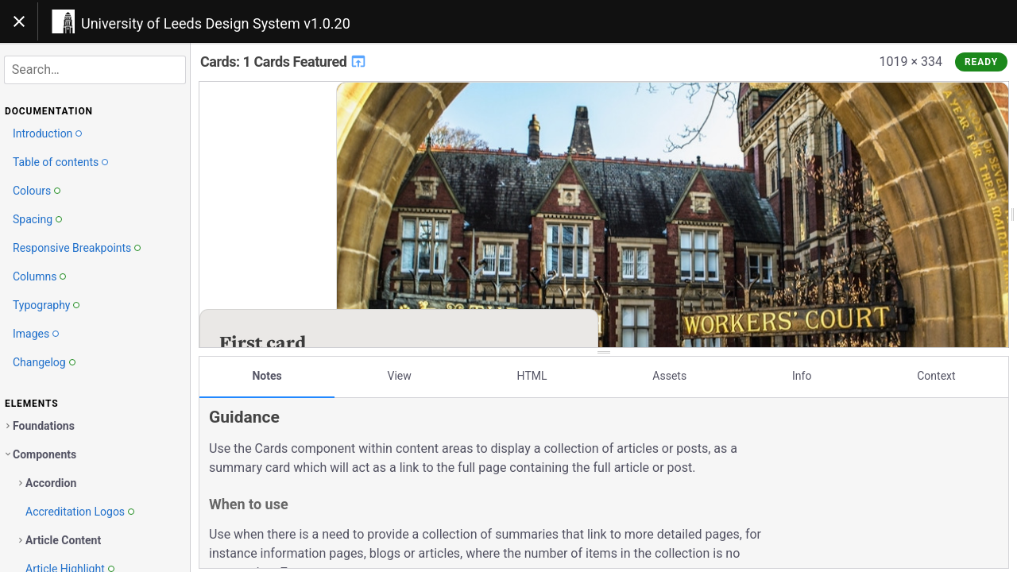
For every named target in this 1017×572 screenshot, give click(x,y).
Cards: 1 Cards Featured (283, 61)
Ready (981, 62)
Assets (669, 375)
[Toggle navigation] (19, 21)
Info (801, 375)
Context (936, 375)
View (400, 375)
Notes (266, 375)
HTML (532, 375)
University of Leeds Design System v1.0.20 (215, 23)
